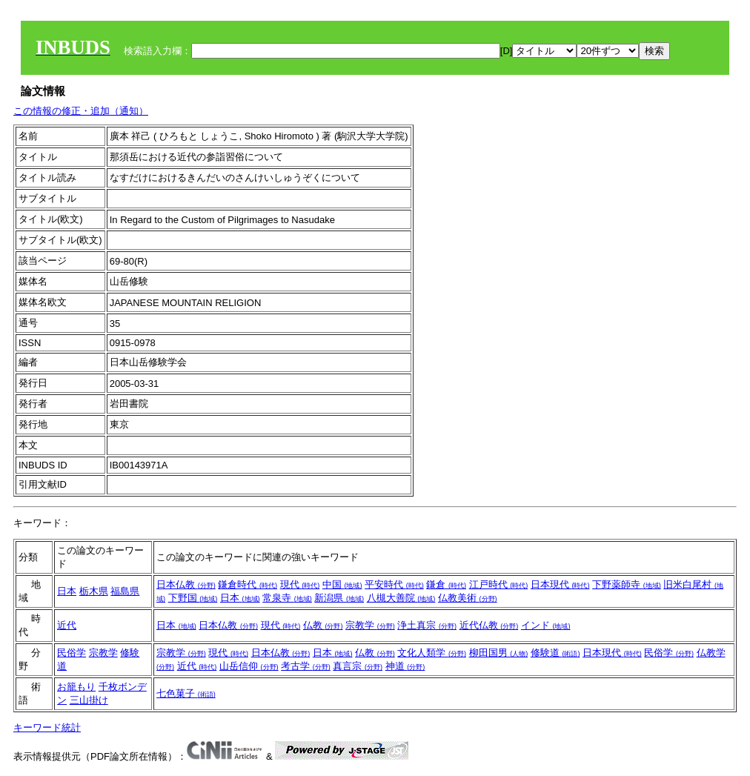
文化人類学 (431, 652)
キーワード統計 (47, 727)
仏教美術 (467, 597)
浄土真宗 (427, 625)
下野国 (193, 597)
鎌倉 (446, 584)
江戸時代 (498, 584)
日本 (66, 591)
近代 (66, 625)
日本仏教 (186, 584)
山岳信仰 (249, 665)
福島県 (124, 591)
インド (546, 625)
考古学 (306, 665)
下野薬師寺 (626, 584)
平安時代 (394, 584)
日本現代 (560, 584)
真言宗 (357, 665)
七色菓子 (186, 693)
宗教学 (370, 625)
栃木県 (93, 591)
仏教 (323, 625)
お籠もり (76, 686)
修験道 (555, 652)
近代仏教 (489, 625)
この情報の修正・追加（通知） (80, 110)
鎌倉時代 (247, 584)
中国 (342, 584)
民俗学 (71, 652)
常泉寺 (287, 597)
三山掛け (89, 700)
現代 (300, 584)
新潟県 (339, 597)
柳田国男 (498, 652)
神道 (405, 665)
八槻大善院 (401, 597)
